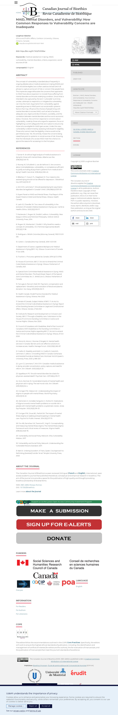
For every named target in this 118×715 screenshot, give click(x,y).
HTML (77, 65)
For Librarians (21, 614)
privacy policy (19, 711)
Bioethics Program (40, 665)
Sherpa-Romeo (35, 485)
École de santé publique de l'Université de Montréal (67, 665)
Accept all (46, 706)
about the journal (33, 491)
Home (18, 13)
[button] (77, 218)
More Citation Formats (84, 112)
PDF (76, 60)
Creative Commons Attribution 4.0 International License (85, 173)
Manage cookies (16, 706)
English (79, 586)
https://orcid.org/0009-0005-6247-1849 (31, 43)
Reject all (33, 706)
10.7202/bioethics (27, 487)
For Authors (20, 610)
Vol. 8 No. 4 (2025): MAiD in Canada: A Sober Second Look (57, 13)
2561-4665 (25, 485)
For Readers (21, 606)
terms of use (35, 711)
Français (19, 590)
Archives (26, 13)
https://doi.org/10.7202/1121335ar (32, 51)
